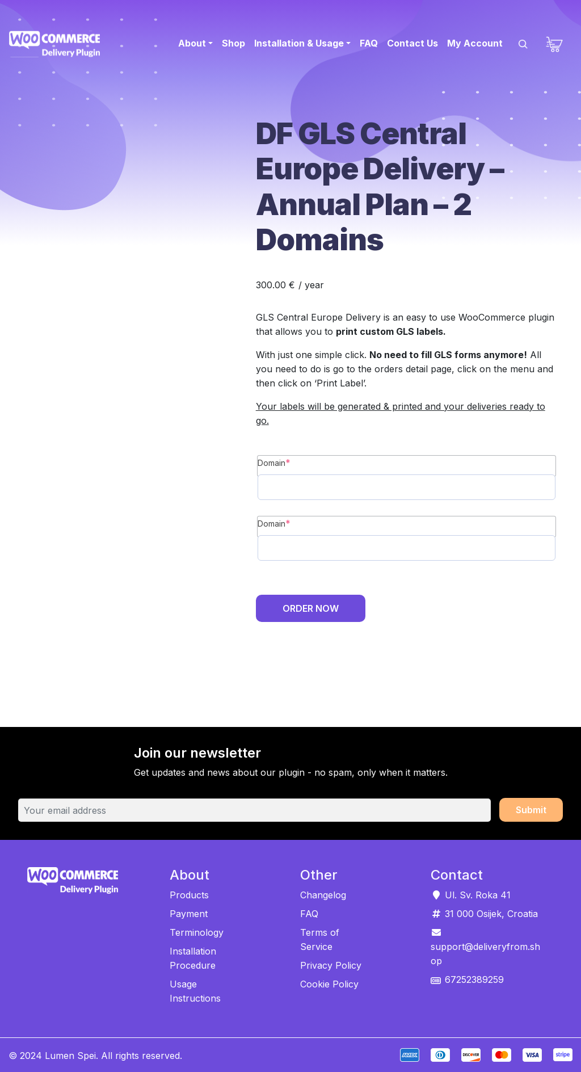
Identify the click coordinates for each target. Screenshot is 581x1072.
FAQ (369, 43)
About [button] (192, 43)
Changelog (323, 895)
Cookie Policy (329, 984)
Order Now (311, 608)
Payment (189, 913)
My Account (475, 43)
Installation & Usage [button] (299, 43)
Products (189, 895)
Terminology (197, 932)
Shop (233, 43)
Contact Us (412, 43)
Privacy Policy (330, 965)
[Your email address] (254, 810)
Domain (274, 462)
